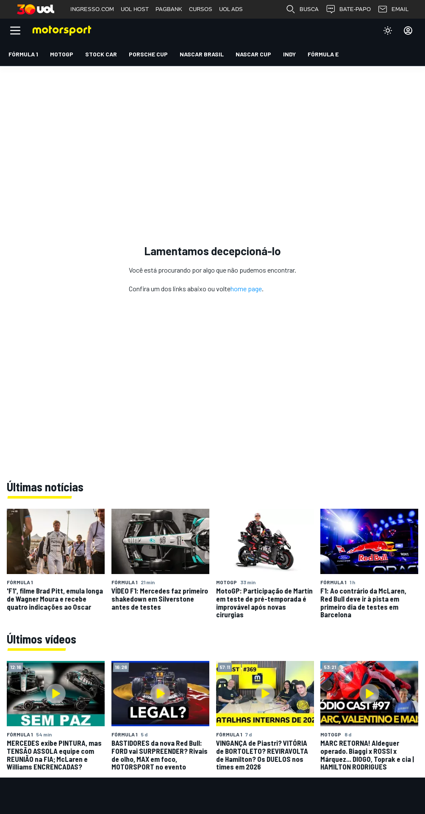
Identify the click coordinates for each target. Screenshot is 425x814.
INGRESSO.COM (92, 9)
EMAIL (393, 9)
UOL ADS (231, 9)
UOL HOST (135, 9)
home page (246, 288)
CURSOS (200, 9)
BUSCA (302, 9)
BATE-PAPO (348, 9)
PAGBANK (169, 9)
